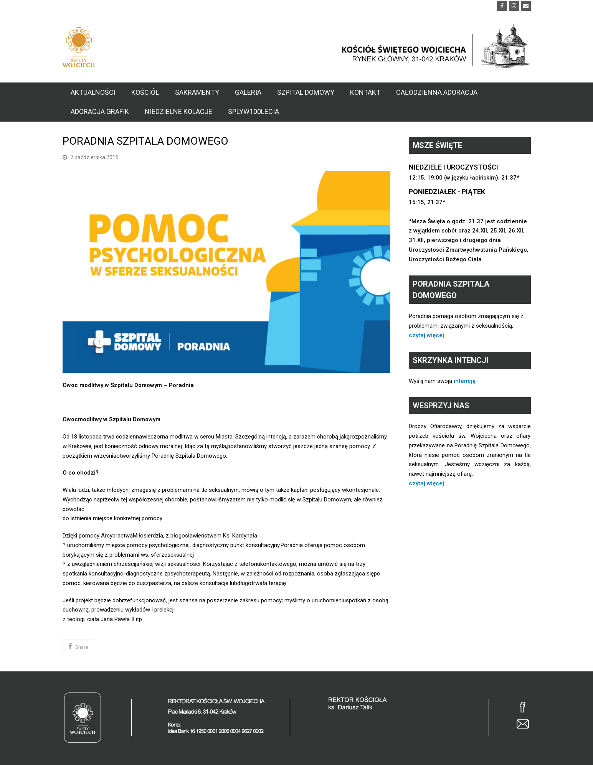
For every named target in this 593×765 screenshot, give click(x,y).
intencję (465, 381)
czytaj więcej (426, 335)
